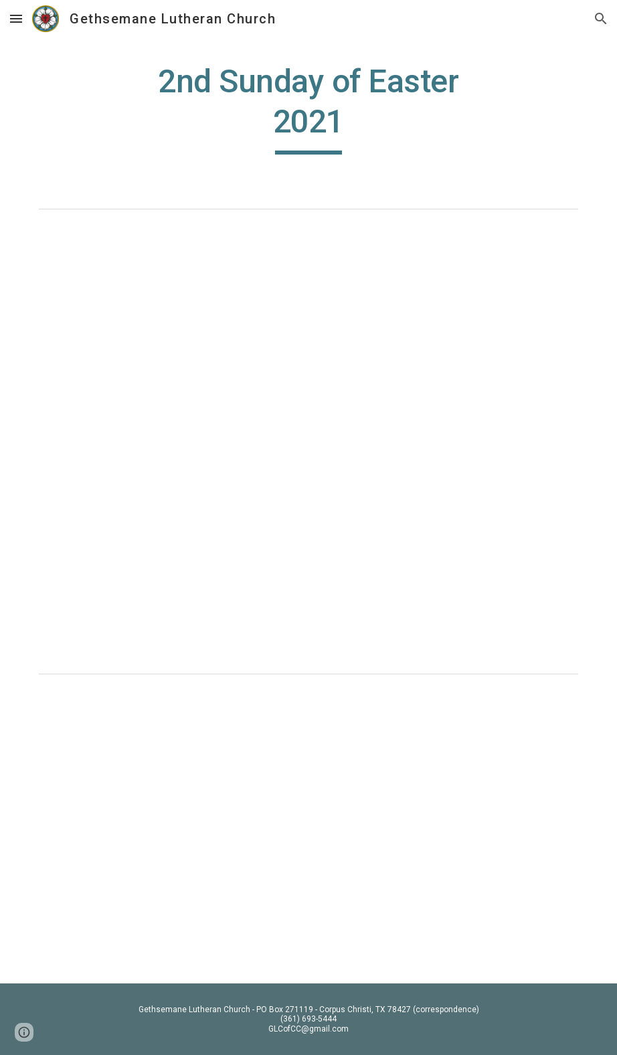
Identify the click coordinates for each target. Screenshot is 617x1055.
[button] (16, 18)
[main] (308, 108)
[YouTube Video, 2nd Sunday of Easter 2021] (308, 831)
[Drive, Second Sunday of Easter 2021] (308, 328)
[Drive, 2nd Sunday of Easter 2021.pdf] (308, 555)
